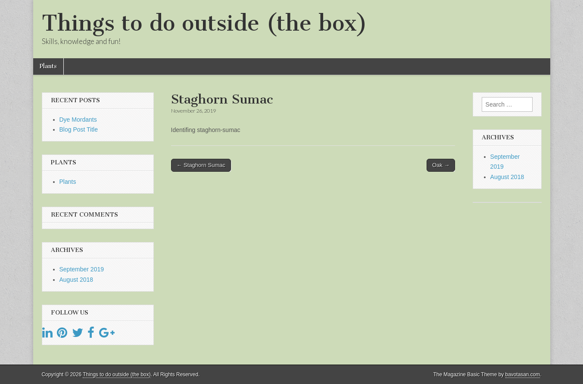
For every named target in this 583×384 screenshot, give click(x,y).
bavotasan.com (522, 374)
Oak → (440, 165)
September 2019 (81, 269)
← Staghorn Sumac (201, 165)
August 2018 (76, 279)
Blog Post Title (78, 129)
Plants (48, 66)
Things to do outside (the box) (204, 23)
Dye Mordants (78, 119)
